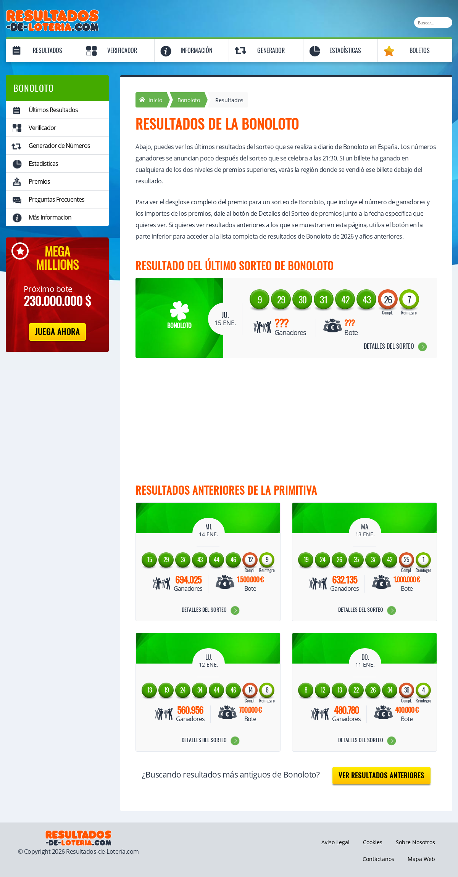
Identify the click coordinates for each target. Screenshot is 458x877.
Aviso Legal (335, 842)
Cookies (372, 842)
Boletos (420, 50)
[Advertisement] (278, 422)
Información (196, 50)
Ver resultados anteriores (381, 775)
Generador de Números (59, 145)
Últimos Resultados (53, 110)
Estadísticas (345, 50)
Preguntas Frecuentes (56, 199)
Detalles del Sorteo (389, 346)
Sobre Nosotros (415, 842)
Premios (39, 181)
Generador (271, 50)
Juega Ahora (57, 331)
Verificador (122, 50)
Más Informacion (50, 217)
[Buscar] (433, 22)
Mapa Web (421, 859)
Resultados (47, 50)
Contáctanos (378, 859)
